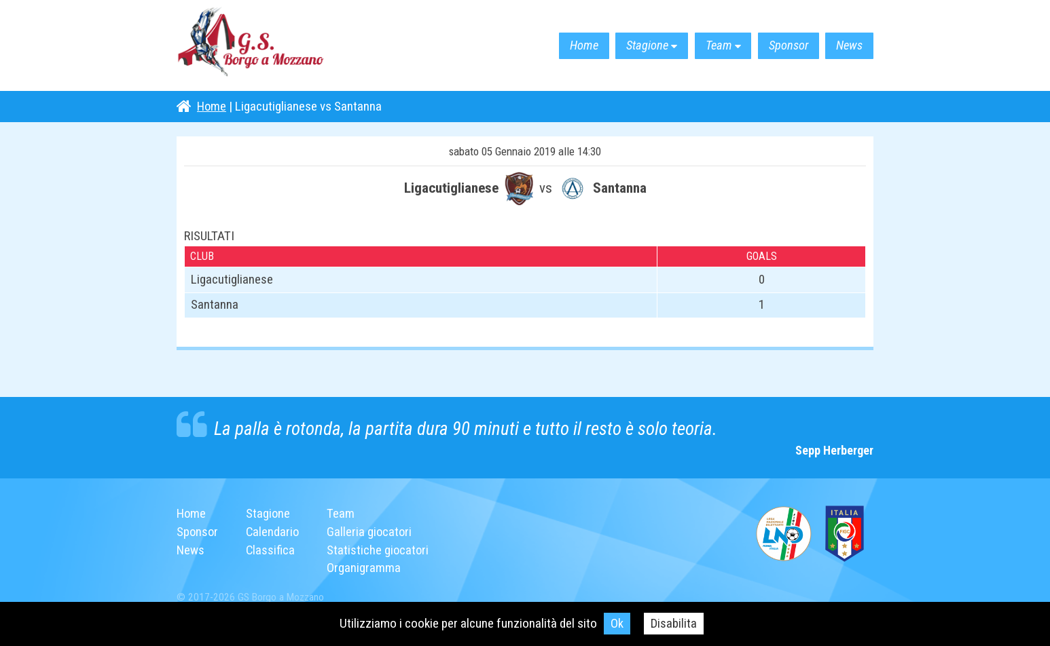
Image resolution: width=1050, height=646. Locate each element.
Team (704, 46)
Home (557, 46)
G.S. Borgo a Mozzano (258, 46)
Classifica (272, 549)
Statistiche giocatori (381, 549)
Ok (617, 623)
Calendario (274, 531)
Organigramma (366, 567)
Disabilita (674, 623)
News (847, 46)
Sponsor (779, 46)
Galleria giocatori (372, 531)
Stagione (626, 46)
